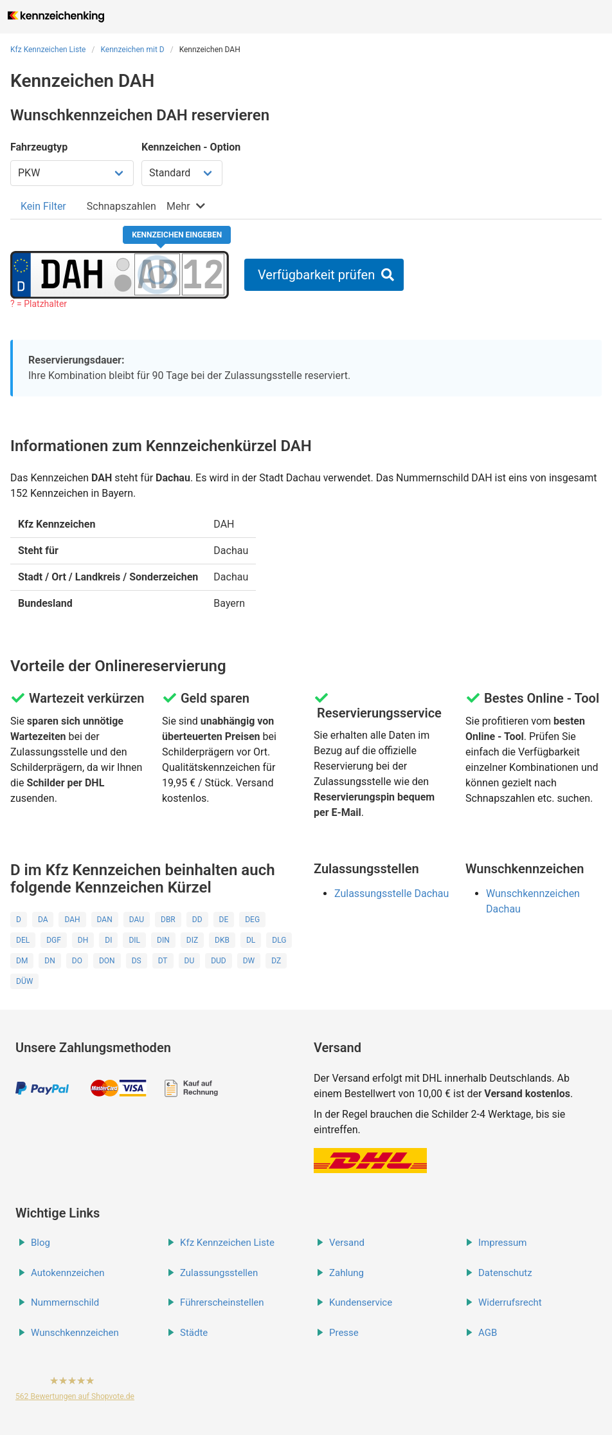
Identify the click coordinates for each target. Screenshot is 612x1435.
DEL (23, 940)
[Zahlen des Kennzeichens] (203, 274)
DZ (276, 960)
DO (77, 960)
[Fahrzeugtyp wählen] (72, 173)
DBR (168, 919)
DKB (222, 940)
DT (163, 960)
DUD (218, 960)
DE (224, 919)
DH (83, 940)
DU (189, 960)
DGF (53, 940)
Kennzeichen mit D (132, 49)
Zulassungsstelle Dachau (391, 893)
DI (108, 940)
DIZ (192, 940)
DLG (279, 940)
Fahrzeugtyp (39, 147)
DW (249, 960)
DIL (134, 940)
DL (250, 940)
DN (49, 960)
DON (107, 960)
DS (136, 960)
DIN (163, 940)
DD (197, 919)
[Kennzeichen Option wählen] (181, 173)
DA (43, 919)
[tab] (43, 206)
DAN (105, 919)
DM (22, 960)
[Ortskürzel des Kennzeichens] (72, 274)
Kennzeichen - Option (190, 147)
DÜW (24, 981)
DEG (252, 919)
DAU (136, 919)
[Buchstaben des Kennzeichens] (157, 274)
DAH (72, 919)
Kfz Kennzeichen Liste (48, 49)
